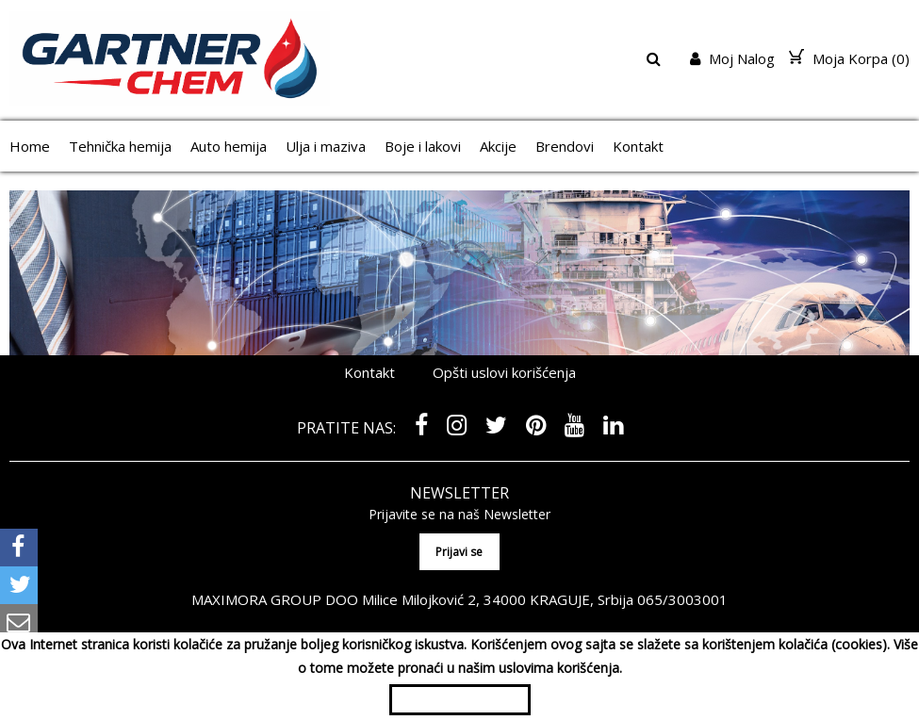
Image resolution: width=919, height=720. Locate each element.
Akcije (498, 146)
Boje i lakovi (423, 146)
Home (29, 146)
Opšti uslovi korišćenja (504, 372)
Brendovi (564, 146)
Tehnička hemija (120, 146)
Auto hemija (228, 146)
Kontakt (638, 146)
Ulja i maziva (326, 146)
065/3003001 (682, 599)
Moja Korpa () (849, 58)
